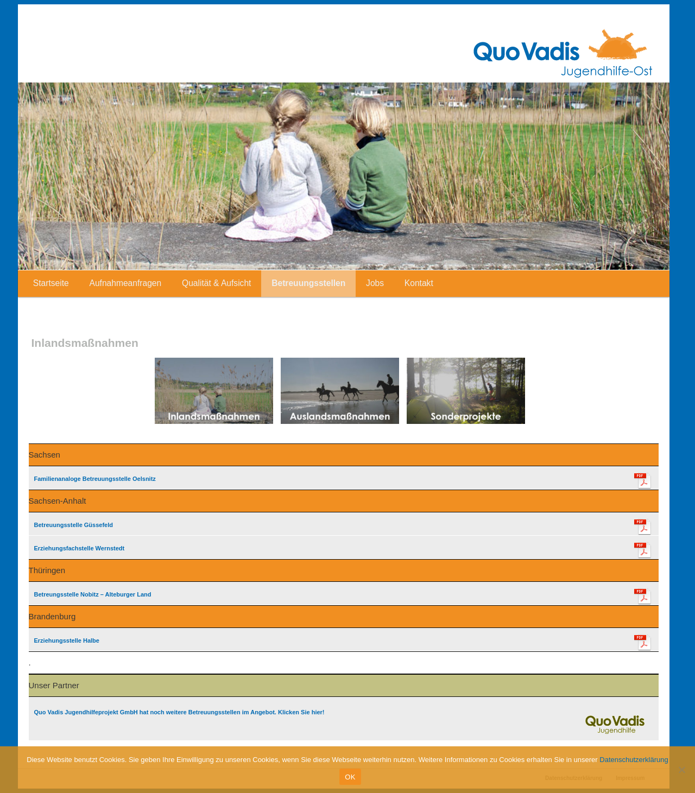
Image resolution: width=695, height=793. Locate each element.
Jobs (375, 283)
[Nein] (681, 769)
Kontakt (419, 283)
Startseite (51, 283)
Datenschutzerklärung (633, 760)
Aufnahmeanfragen (126, 283)
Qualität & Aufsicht (216, 283)
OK (350, 777)
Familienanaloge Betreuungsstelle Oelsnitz (95, 478)
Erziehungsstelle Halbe (66, 640)
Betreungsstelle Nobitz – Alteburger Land (92, 594)
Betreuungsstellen (308, 283)
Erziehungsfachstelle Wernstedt (79, 548)
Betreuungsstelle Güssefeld (73, 525)
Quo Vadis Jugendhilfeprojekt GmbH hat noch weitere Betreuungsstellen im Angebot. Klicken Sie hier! (179, 712)
